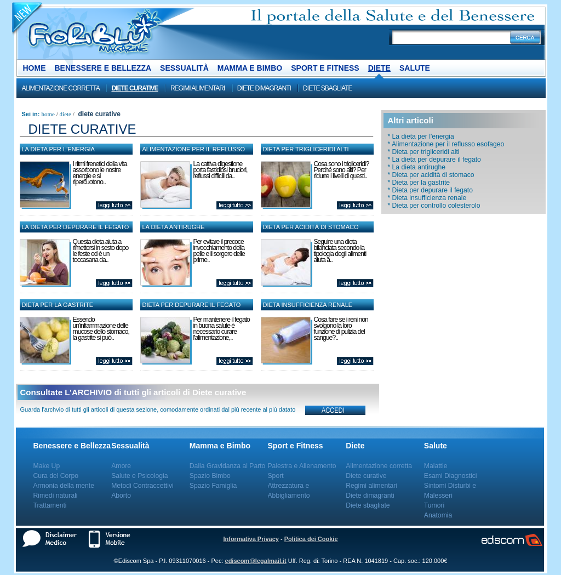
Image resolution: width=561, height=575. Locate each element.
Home (34, 68)
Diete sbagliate (327, 88)
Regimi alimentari (197, 88)
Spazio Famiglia (213, 485)
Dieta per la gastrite (58, 304)
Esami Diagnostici (450, 476)
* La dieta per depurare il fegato (434, 159)
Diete (379, 68)
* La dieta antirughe (416, 167)
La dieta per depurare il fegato (75, 227)
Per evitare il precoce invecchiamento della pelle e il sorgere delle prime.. (219, 251)
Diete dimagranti (264, 88)
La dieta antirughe (173, 227)
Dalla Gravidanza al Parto (228, 466)
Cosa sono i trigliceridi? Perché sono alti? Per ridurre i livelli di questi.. (341, 170)
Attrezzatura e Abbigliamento (289, 490)
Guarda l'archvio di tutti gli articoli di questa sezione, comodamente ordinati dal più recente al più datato (158, 409)
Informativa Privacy (251, 539)
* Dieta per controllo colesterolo (434, 205)
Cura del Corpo (55, 476)
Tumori (434, 505)
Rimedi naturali (55, 495)
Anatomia (438, 515)
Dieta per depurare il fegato (191, 304)
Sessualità (184, 68)
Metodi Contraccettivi (142, 485)
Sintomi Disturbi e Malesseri (450, 490)
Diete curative (134, 88)
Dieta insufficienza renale (308, 304)
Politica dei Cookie (311, 539)
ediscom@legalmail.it (256, 560)
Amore (121, 466)
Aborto (121, 495)
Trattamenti (50, 505)
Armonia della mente (64, 485)
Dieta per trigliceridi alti (306, 149)
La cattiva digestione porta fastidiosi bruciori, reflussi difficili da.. (220, 170)
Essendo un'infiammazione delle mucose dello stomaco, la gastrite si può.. (101, 328)
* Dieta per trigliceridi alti (424, 152)
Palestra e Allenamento (302, 466)
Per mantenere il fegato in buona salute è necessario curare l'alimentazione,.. (221, 328)
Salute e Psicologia (139, 476)
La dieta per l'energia (58, 149)
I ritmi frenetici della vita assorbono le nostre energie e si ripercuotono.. (100, 173)
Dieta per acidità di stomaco (311, 227)
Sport (276, 476)
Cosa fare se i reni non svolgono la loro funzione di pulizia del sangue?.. (341, 328)
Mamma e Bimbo (249, 68)
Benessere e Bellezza (103, 68)
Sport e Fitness (325, 68)
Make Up (46, 466)
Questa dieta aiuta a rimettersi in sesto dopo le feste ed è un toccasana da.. (101, 251)
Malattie (436, 466)
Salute (414, 68)
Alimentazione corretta (61, 88)
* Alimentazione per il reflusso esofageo (446, 144)
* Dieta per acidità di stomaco (431, 175)
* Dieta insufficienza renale (427, 198)
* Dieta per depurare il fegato (430, 190)
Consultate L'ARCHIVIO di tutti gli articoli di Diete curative (133, 392)
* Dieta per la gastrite (419, 182)
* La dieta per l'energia (421, 136)
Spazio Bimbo (210, 476)
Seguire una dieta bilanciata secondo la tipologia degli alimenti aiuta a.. (340, 251)
